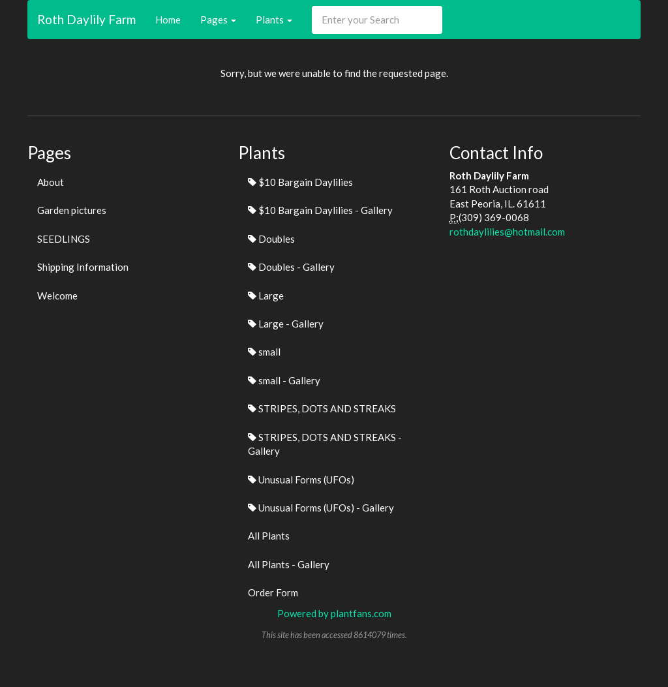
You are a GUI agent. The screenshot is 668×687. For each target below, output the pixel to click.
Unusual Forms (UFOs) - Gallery (321, 507)
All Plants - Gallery (288, 564)
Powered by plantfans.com (334, 613)
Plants (274, 19)
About (50, 182)
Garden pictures (71, 210)
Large (266, 295)
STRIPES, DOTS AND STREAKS (322, 408)
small (264, 352)
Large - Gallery (286, 323)
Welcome (57, 295)
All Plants (269, 536)
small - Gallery (284, 380)
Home (168, 19)
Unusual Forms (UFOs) (301, 479)
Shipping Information (83, 267)
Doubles (271, 239)
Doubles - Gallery (291, 267)
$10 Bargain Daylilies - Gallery (320, 210)
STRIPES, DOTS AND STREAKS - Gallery (325, 444)
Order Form (273, 592)
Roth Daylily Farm (86, 19)
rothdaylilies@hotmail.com (507, 231)
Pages (218, 19)
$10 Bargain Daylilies (300, 182)
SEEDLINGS (63, 239)
